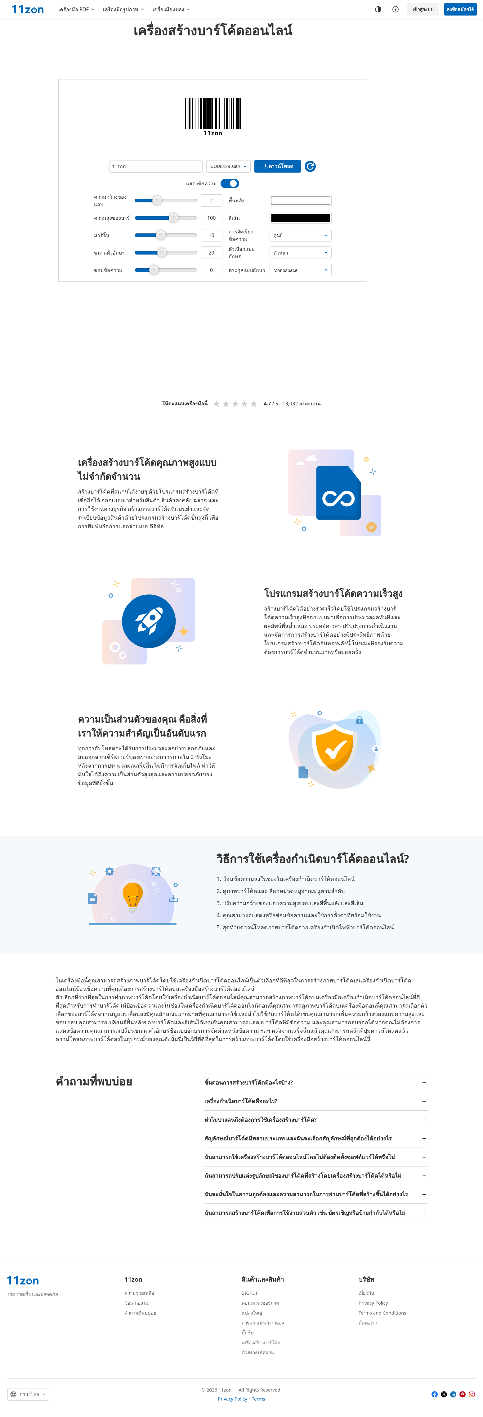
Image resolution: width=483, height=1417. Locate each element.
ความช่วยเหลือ (139, 1293)
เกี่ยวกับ (366, 1293)
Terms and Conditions (382, 1313)
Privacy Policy (373, 1303)
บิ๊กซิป (248, 1332)
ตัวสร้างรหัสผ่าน (258, 1352)
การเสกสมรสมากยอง (263, 1323)
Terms (258, 1399)
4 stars (245, 403)
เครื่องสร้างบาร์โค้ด (261, 1342)
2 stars (226, 403)
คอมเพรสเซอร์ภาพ (260, 1303)
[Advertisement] (213, 57)
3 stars (235, 403)
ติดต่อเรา (368, 1323)
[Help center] (395, 9)
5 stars (254, 403)
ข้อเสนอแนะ (136, 1303)
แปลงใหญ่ (252, 1313)
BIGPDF (250, 1293)
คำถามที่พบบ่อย (140, 1313)
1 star (217, 403)
